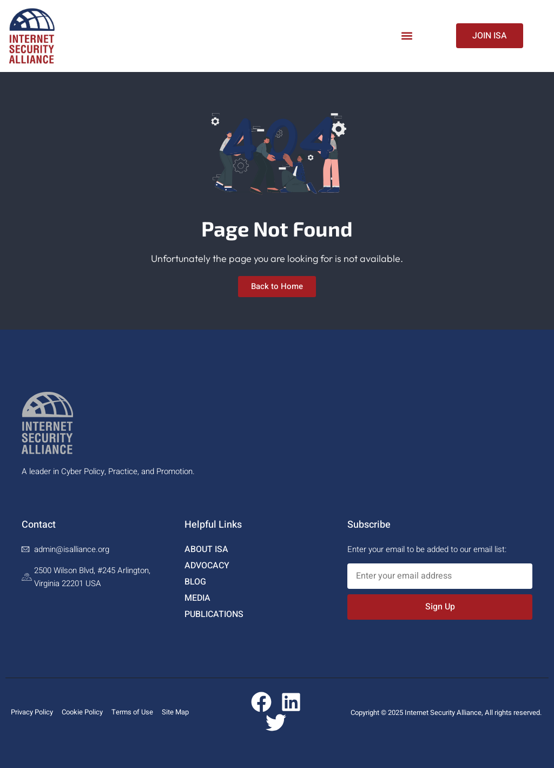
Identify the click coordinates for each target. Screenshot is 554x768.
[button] (407, 36)
